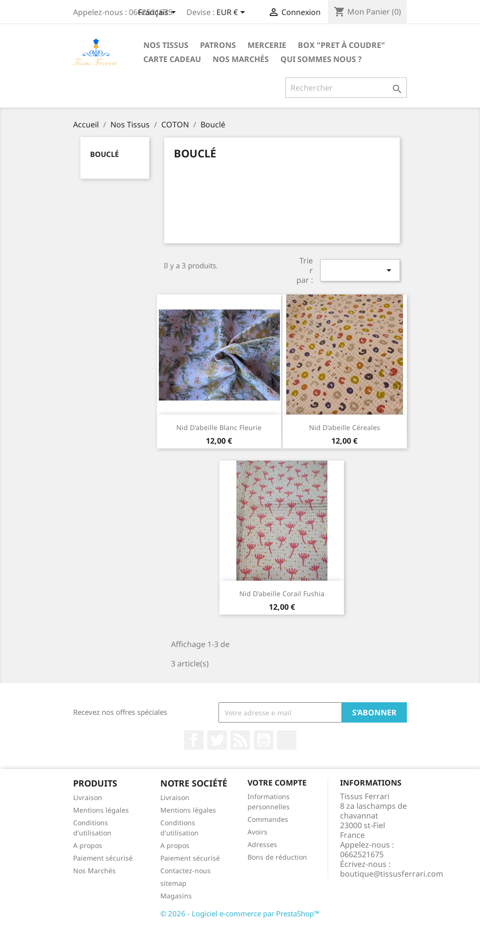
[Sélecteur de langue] (158, 13)
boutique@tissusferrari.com (391, 873)
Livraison (87, 797)
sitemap (173, 883)
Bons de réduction (277, 857)
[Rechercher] (346, 87)
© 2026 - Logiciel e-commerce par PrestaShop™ (240, 913)
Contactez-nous (185, 870)
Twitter (217, 740)
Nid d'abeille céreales (344, 427)
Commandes (268, 819)
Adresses (262, 844)
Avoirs (257, 831)
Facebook (193, 740)
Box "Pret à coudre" (341, 45)
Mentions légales (101, 810)
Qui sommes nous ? (321, 59)
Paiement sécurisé (103, 858)
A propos (87, 845)
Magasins (176, 895)
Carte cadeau (172, 59)
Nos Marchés (241, 59)
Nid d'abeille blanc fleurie (219, 427)
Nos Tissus (165, 45)
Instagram (286, 740)
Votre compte (277, 782)
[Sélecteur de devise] (232, 13)
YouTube (263, 740)
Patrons (218, 45)
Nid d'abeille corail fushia (282, 593)
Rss (240, 740)
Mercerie (267, 45)
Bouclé (104, 154)
